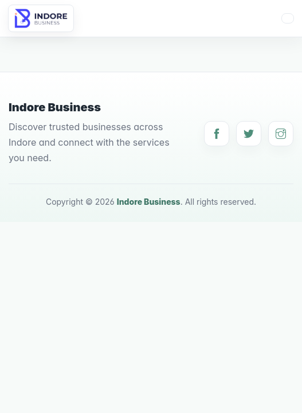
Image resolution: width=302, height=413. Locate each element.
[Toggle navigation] (287, 18)
